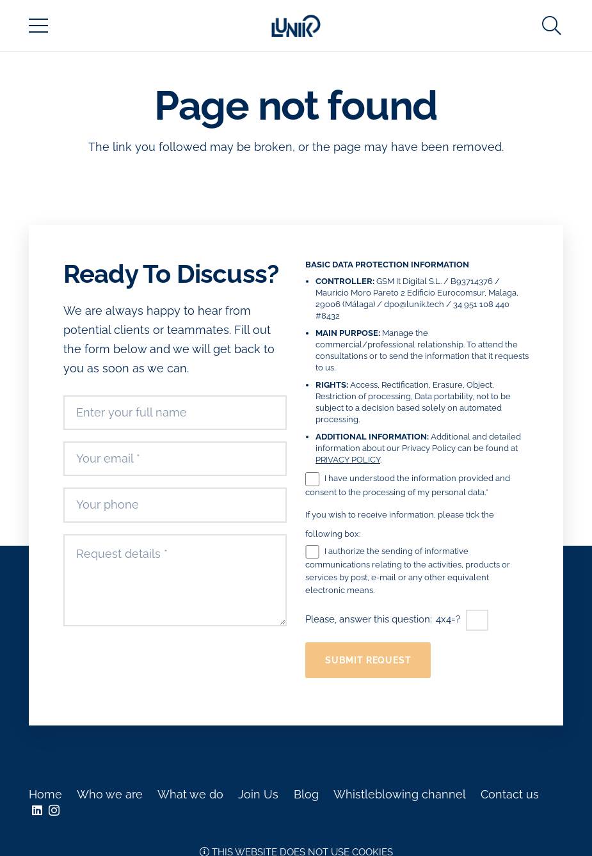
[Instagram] (54, 810)
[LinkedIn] (37, 810)
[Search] (552, 26)
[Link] (296, 26)
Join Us (258, 794)
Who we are (110, 794)
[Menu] (39, 26)
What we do (190, 794)
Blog (306, 794)
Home (45, 794)
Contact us (510, 794)
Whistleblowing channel (399, 794)
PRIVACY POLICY (348, 459)
